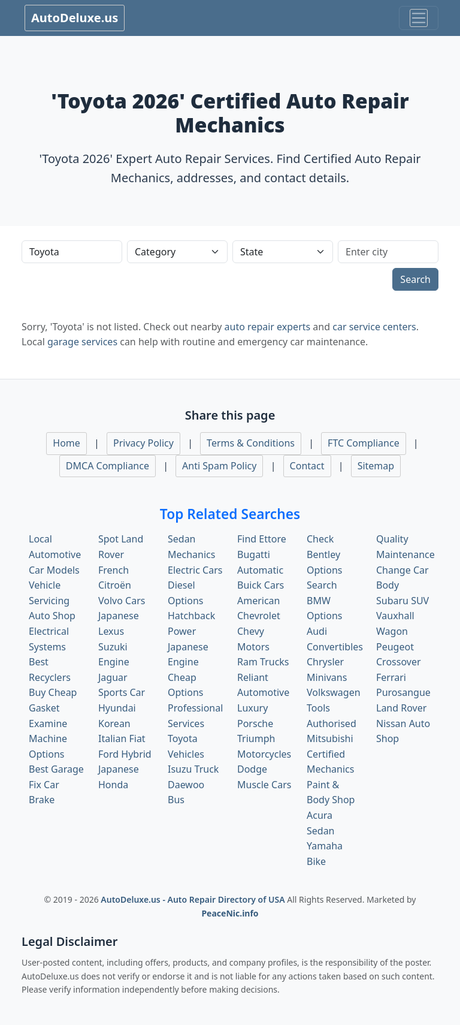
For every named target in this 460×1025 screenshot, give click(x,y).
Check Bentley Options (324, 554)
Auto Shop (52, 615)
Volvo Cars (121, 600)
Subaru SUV (402, 600)
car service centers (374, 326)
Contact (307, 465)
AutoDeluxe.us (74, 18)
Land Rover (401, 708)
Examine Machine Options (48, 739)
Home (66, 443)
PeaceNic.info (229, 913)
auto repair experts (268, 326)
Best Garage (56, 769)
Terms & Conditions (251, 443)
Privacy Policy (143, 443)
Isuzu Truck (193, 769)
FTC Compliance (364, 443)
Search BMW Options (324, 600)
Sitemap (376, 465)
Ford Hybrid (125, 754)
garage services (82, 341)
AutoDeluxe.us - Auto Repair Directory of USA (194, 899)
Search (415, 279)
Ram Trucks (263, 661)
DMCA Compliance (107, 465)
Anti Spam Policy (219, 465)
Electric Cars (195, 570)
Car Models (54, 570)
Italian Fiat (122, 738)
